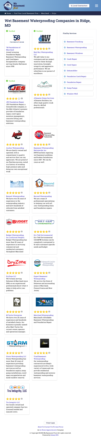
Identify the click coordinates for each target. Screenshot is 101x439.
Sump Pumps (72, 88)
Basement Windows (75, 53)
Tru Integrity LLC (13, 402)
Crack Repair (72, 59)
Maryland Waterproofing (43, 315)
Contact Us (48, 427)
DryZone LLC (11, 276)
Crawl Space (72, 65)
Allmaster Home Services (44, 98)
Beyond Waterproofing (43, 196)
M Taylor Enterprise (14, 315)
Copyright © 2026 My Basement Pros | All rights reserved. (51, 433)
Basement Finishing (75, 42)
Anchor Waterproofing (15, 148)
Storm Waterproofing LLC (16, 356)
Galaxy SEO (54, 435)
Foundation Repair (74, 82)
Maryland (45, 13)
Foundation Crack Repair (76, 76)
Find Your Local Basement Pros (26, 13)
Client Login (50, 423)
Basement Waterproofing (77, 47)
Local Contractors (79, 6)
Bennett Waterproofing (15, 196)
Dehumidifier (72, 71)
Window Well (72, 94)
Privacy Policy (58, 427)
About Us (41, 427)
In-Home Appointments (48, 430)
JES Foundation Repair (15, 102)
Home (8, 13)
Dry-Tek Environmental (43, 235)
